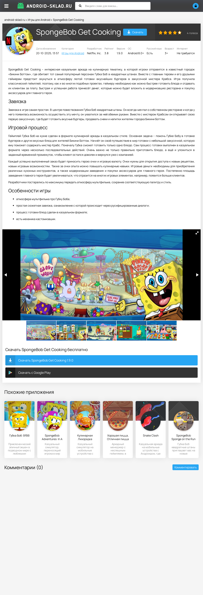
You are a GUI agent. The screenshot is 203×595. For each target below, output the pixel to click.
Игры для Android (39, 20)
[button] (197, 233)
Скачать (135, 32)
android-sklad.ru (14, 20)
